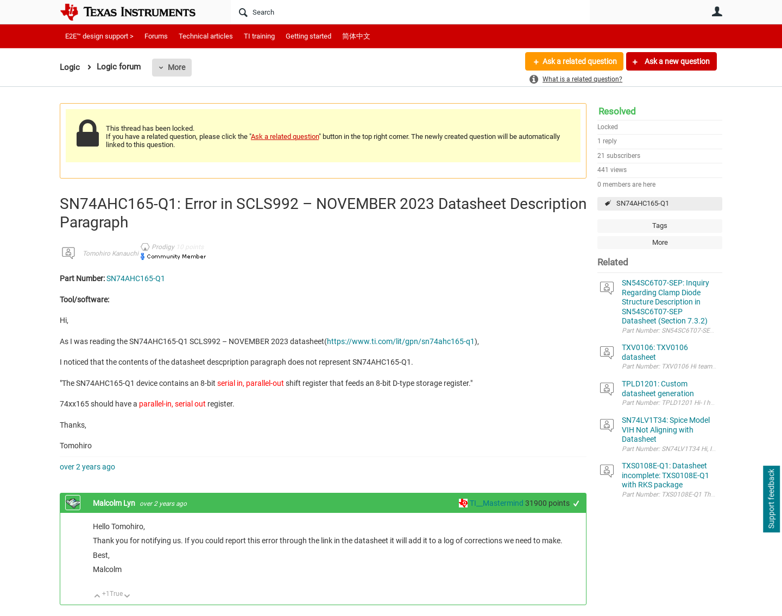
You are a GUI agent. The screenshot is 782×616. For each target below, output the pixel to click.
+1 (576, 503)
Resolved (617, 111)
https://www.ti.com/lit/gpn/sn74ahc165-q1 (401, 341)
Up (97, 596)
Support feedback (771, 499)
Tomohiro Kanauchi (110, 253)
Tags (659, 225)
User (716, 11)
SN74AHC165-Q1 (642, 203)
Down (127, 596)
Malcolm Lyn (115, 503)
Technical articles (206, 36)
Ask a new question (676, 61)
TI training (259, 36)
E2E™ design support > (99, 36)
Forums (156, 36)
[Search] (410, 12)
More (176, 67)
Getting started (308, 36)
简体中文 (356, 36)
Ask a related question (579, 61)
